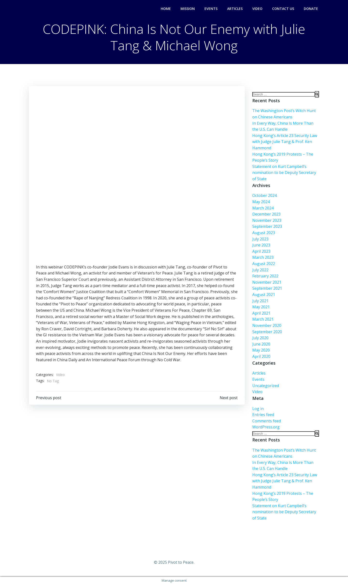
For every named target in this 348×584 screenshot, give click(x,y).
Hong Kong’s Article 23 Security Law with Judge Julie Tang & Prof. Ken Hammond (284, 142)
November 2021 (266, 282)
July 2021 (260, 300)
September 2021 (267, 288)
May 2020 (260, 350)
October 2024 (264, 195)
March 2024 (262, 208)
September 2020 (267, 331)
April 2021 (261, 313)
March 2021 (262, 319)
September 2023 (267, 226)
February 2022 (265, 276)
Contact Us (283, 8)
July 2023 (260, 239)
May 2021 (260, 307)
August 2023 (263, 232)
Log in (257, 408)
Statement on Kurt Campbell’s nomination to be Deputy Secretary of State (284, 172)
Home (166, 8)
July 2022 (260, 270)
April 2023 (261, 251)
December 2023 (266, 214)
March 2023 (262, 257)
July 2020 (260, 337)
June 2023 (261, 245)
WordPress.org (265, 427)
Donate (311, 8)
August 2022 (263, 263)
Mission (188, 8)
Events (211, 8)
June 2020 (261, 344)
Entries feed (263, 414)
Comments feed (266, 421)
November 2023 (266, 220)
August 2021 (263, 294)
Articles (235, 8)
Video (257, 8)
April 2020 (261, 356)
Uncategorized (265, 385)
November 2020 (266, 325)
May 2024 (260, 201)
